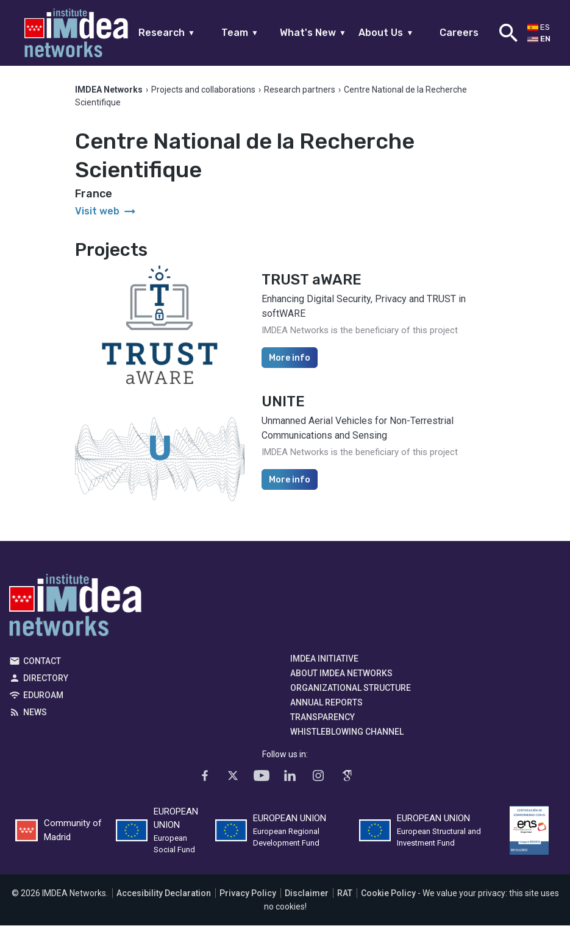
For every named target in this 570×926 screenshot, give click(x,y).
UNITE (283, 402)
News (35, 713)
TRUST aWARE (312, 280)
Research (166, 32)
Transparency (322, 718)
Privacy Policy (247, 894)
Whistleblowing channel (347, 732)
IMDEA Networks (75, 608)
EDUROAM (43, 696)
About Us (385, 32)
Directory (45, 679)
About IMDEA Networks (341, 674)
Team (239, 32)
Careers (459, 32)
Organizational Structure (350, 688)
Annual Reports (326, 703)
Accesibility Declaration (163, 894)
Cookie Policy (388, 894)
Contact (42, 661)
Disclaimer (307, 894)
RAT (344, 894)
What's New (313, 32)
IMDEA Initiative (324, 659)
